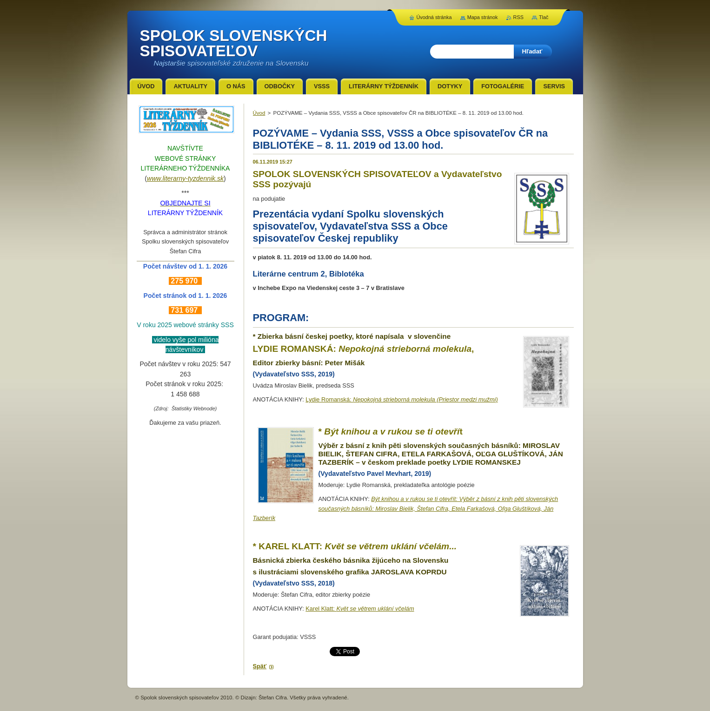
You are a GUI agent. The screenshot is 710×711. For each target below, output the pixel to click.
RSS (518, 17)
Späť (260, 666)
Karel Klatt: (359, 608)
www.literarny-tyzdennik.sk (185, 178)
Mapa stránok (482, 17)
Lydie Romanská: (401, 399)
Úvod (259, 113)
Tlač (544, 17)
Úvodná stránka (433, 17)
